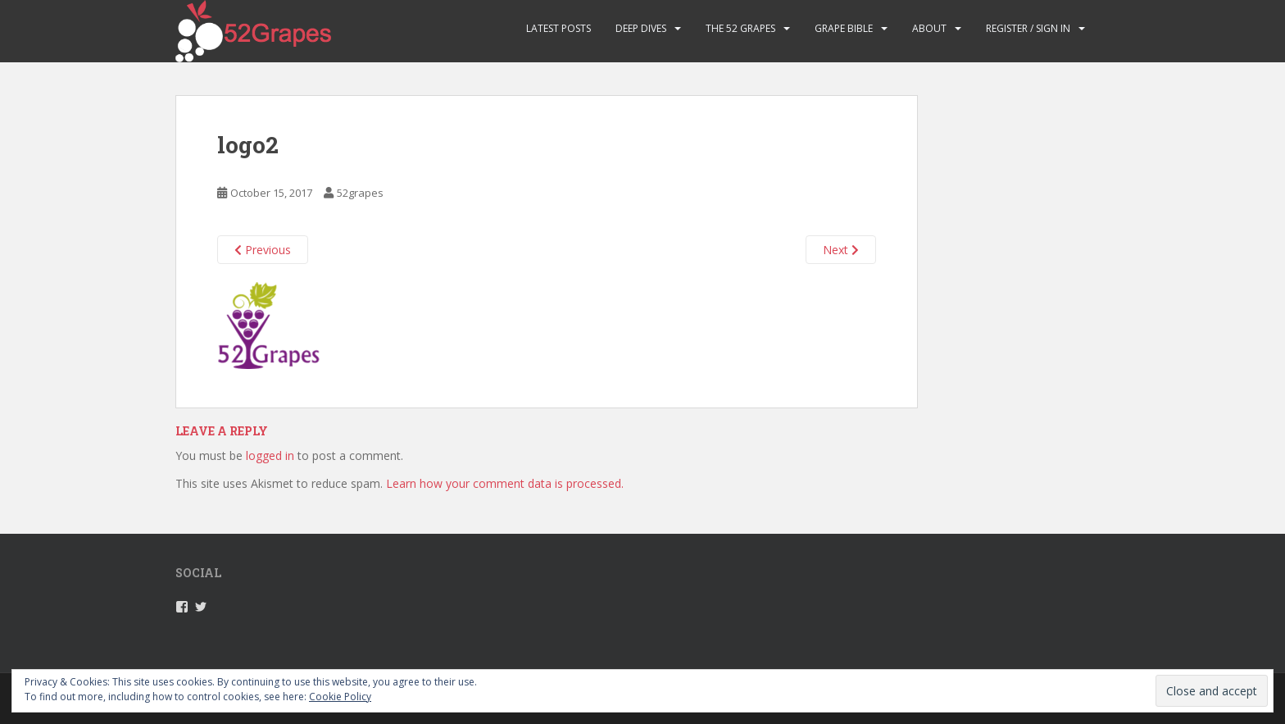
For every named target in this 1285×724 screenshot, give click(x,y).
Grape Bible (844, 28)
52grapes (360, 192)
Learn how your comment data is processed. (505, 483)
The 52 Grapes (740, 28)
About (929, 28)
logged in (270, 455)
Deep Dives (640, 28)
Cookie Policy (340, 697)
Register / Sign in (1028, 28)
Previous (262, 249)
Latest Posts (558, 28)
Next (841, 249)
